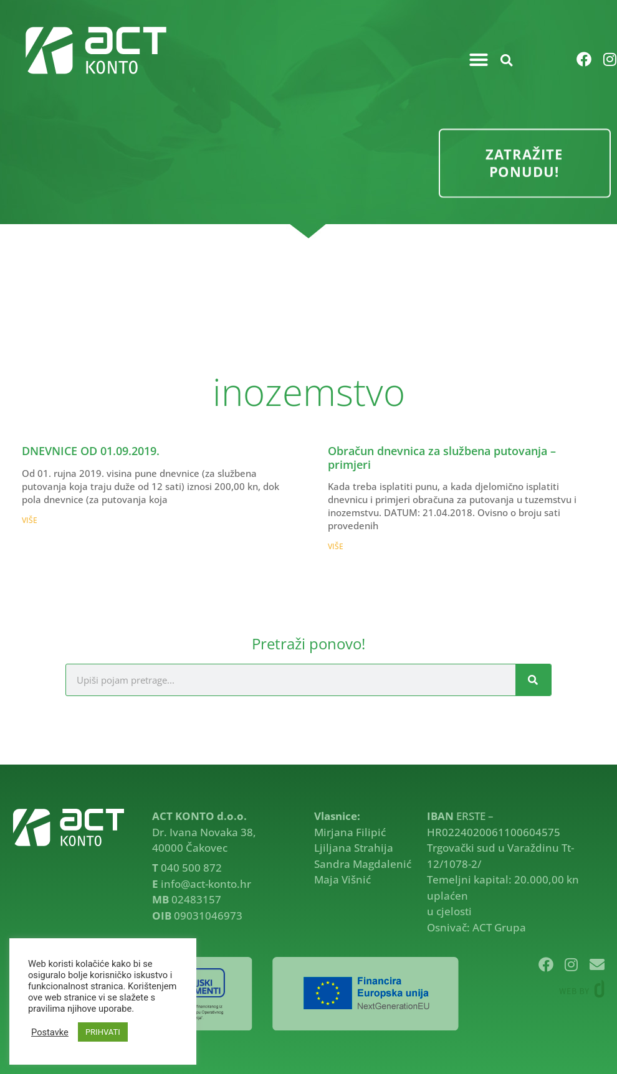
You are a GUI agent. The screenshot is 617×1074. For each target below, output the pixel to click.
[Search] (533, 679)
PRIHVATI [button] (102, 1032)
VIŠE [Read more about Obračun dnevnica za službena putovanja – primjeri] (335, 546)
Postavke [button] (50, 1032)
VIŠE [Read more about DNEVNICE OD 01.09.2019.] (29, 520)
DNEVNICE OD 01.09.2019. (91, 450)
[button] (479, 60)
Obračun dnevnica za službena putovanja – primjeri (442, 457)
